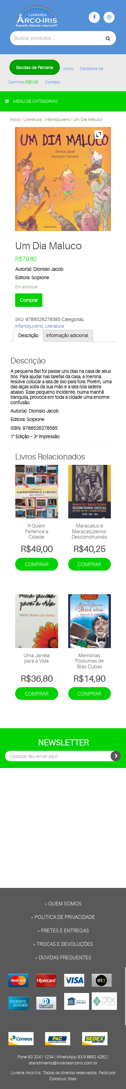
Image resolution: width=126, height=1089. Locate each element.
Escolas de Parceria (34, 67)
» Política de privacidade (63, 917)
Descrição (28, 335)
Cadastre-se (91, 68)
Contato (52, 82)
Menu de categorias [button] (31, 101)
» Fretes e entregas (63, 931)
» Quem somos (63, 904)
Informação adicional (67, 335)
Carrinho (23, 82)
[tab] (28, 336)
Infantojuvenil (57, 119)
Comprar (29, 300)
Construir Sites (63, 1078)
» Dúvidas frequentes (63, 958)
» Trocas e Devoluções (63, 944)
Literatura (33, 119)
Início (68, 68)
